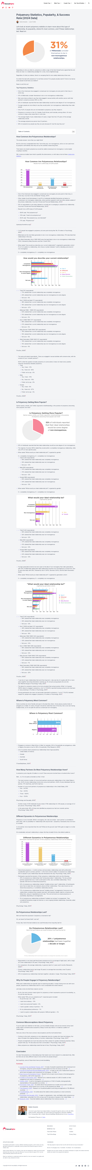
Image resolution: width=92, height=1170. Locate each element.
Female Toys (48, 3)
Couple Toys (68, 3)
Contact (71, 1131)
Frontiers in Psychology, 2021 (28, 1077)
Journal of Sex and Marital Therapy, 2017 (32, 1067)
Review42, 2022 (24, 1099)
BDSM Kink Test (51, 1128)
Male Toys (58, 3)
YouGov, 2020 (24, 1081)
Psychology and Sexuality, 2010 (29, 1095)
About (70, 1128)
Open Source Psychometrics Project (30, 1074)
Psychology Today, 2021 (27, 1084)
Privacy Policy (72, 1134)
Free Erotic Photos (51, 1131)
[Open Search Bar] (89, 3)
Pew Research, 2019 (26, 1088)
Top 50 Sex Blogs (51, 1134)
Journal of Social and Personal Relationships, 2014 (34, 1070)
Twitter (43, 1117)
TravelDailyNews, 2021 (26, 1092)
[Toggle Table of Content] (72, 132)
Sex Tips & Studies (80, 3)
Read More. (71, 1114)
